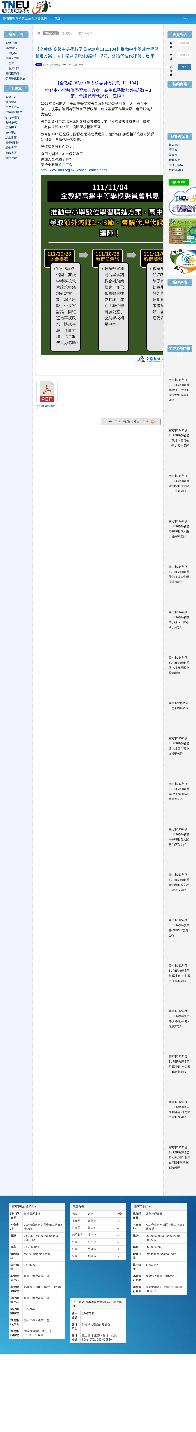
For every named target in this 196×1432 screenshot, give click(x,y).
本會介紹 (11, 42)
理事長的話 (12, 58)
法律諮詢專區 (13, 112)
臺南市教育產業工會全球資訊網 (25, 18)
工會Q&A (11, 53)
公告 (39, 64)
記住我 (169, 70)
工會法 (9, 63)
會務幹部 (11, 48)
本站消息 (50, 33)
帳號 (171, 45)
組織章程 (174, 144)
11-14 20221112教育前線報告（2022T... (130, 421)
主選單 (57, 18)
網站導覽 (11, 157)
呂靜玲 (46, 65)
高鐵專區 (11, 152)
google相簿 (12, 117)
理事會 (173, 149)
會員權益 (11, 101)
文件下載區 (12, 107)
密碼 (171, 57)
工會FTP (10, 127)
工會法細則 (12, 68)
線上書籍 (11, 137)
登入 (187, 18)
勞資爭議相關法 (15, 78)
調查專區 (11, 147)
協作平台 (11, 132)
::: (65, 16)
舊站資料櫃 (176, 170)
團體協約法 (12, 73)
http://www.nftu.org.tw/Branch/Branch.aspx (74, 170)
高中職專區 (55, 65)
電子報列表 (85, 33)
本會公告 (11, 96)
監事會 (173, 154)
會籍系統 (11, 122)
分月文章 (67, 33)
